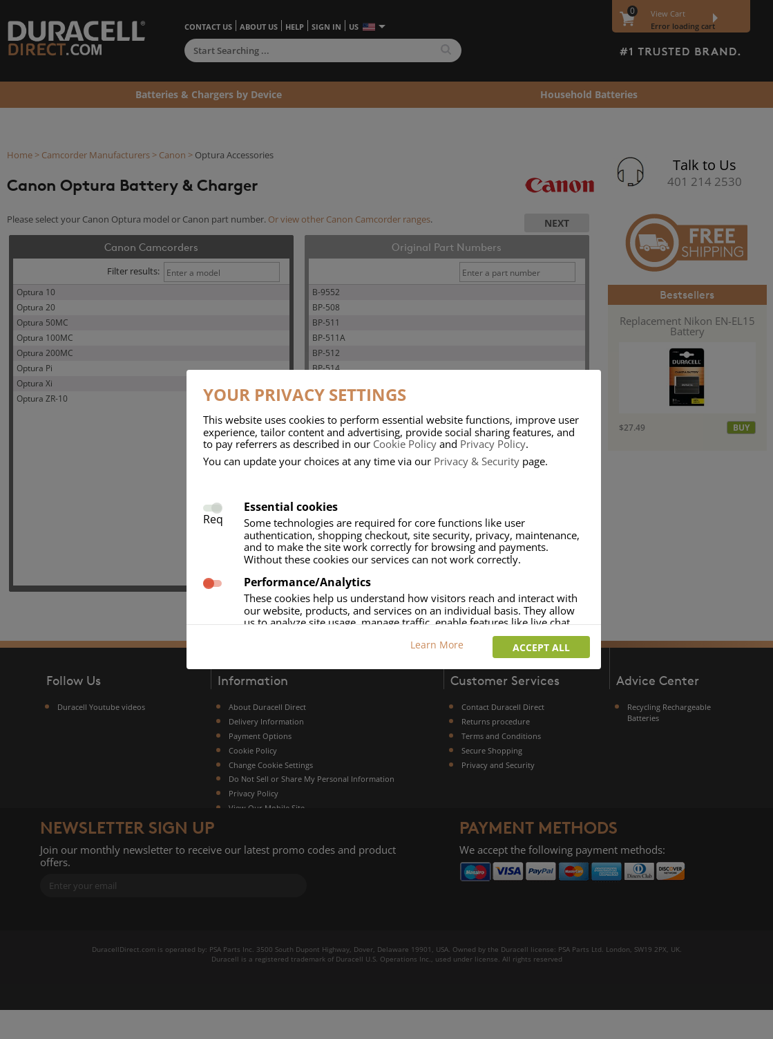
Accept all (541, 647)
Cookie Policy (405, 444)
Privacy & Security (476, 461)
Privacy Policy (493, 444)
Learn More (437, 644)
